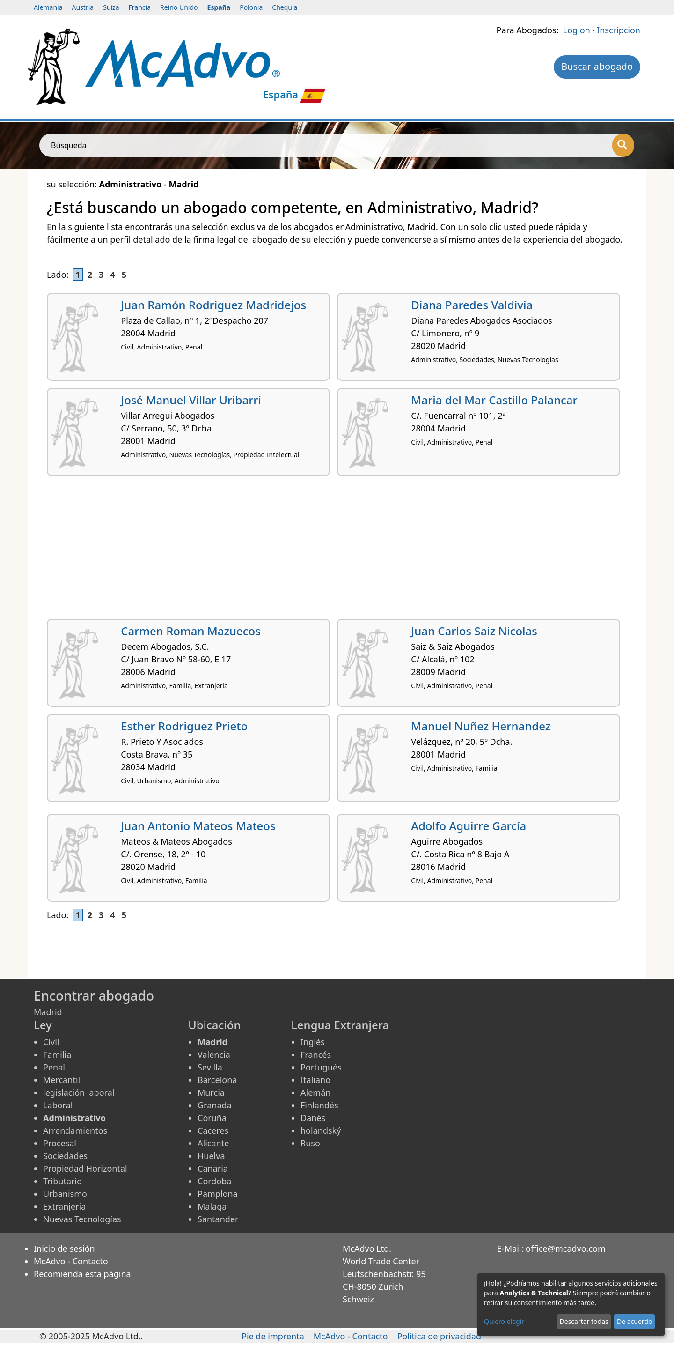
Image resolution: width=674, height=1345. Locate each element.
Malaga (212, 1206)
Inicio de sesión (64, 1248)
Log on (576, 30)
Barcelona (217, 1079)
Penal (54, 1067)
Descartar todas (584, 1321)
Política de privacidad (439, 1336)
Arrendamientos (75, 1130)
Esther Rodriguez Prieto (184, 726)
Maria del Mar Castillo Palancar (494, 400)
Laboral (58, 1105)
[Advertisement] (327, 551)
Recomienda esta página (82, 1273)
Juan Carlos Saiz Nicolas (474, 631)
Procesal (59, 1143)
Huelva (211, 1155)
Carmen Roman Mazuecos (191, 631)
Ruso (310, 1143)
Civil (51, 1042)
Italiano (315, 1079)
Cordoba (214, 1181)
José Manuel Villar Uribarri (191, 400)
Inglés (312, 1042)
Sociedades (65, 1155)
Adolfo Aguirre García (468, 825)
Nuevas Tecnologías (82, 1219)
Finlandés (319, 1105)
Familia (57, 1054)
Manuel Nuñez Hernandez (480, 726)
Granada (215, 1105)
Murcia (211, 1092)
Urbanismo (65, 1193)
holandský (320, 1130)
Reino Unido (179, 7)
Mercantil (61, 1079)
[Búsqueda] (623, 145)
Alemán (315, 1092)
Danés (312, 1117)
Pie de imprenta (273, 1336)
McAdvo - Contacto (71, 1261)
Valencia (214, 1054)
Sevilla (210, 1067)
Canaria (213, 1168)
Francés (315, 1054)
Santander (218, 1219)
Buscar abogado (597, 66)
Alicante (213, 1143)
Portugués (321, 1067)
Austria (83, 7)
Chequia (284, 7)
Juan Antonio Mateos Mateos (198, 825)
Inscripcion (618, 30)
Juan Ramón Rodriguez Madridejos (213, 304)
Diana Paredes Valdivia (472, 304)
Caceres (213, 1130)
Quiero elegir (504, 1321)
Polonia (251, 7)
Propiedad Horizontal (85, 1168)
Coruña (212, 1117)
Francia (140, 7)
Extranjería (64, 1206)
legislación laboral (78, 1092)
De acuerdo (634, 1321)
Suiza (111, 7)
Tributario (62, 1181)
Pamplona (218, 1193)
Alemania (48, 7)
